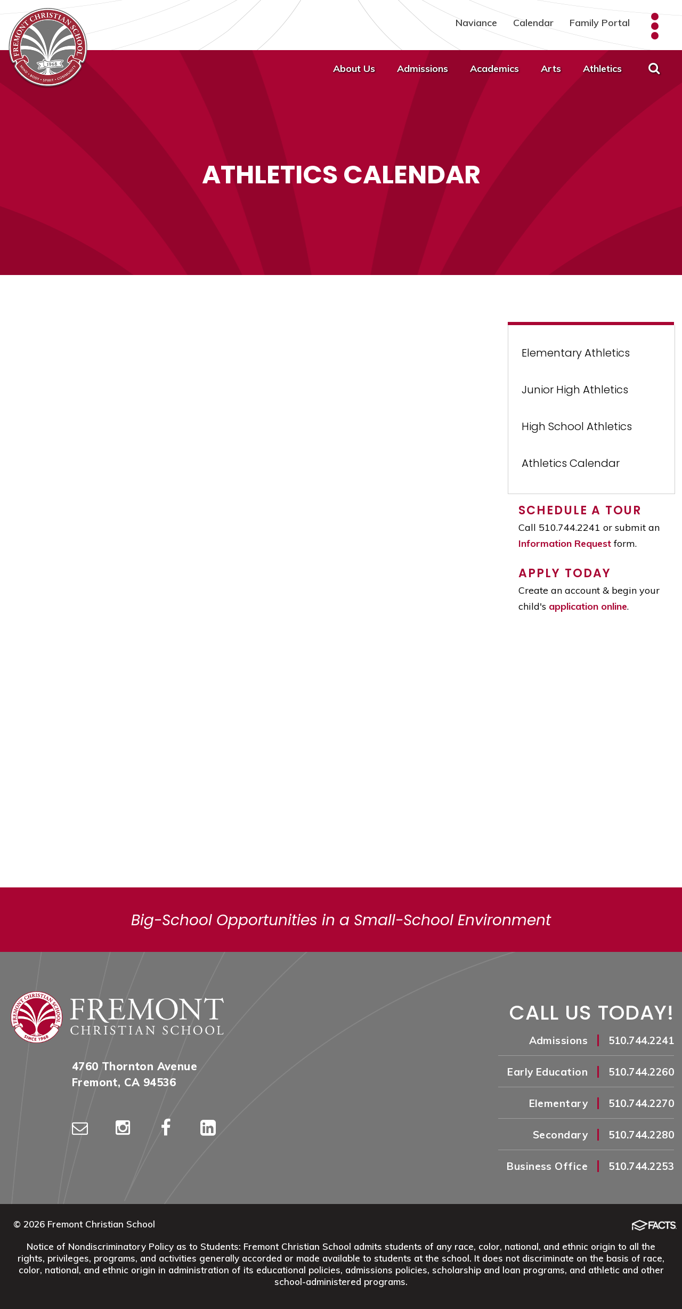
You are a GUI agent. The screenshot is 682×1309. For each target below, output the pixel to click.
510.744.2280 (641, 1134)
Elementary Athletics (576, 352)
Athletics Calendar (571, 463)
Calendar (533, 23)
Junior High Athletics (575, 389)
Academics (494, 68)
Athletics (602, 68)
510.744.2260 (641, 1071)
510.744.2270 (641, 1103)
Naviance (476, 23)
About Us (354, 68)
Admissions (422, 68)
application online (588, 606)
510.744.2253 (641, 1166)
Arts (551, 68)
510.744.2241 (641, 1040)
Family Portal (600, 23)
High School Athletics (577, 426)
